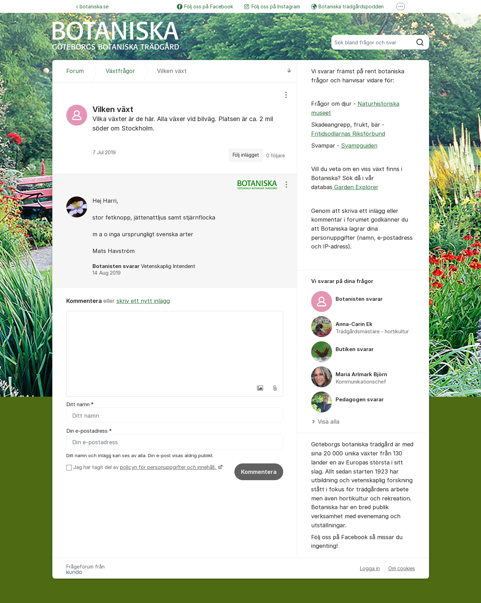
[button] (260, 388)
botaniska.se (92, 6)
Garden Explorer (355, 187)
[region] (174, 127)
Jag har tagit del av (147, 467)
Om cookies (401, 568)
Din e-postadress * (89, 431)
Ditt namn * (79, 404)
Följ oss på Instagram (272, 6)
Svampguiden (359, 145)
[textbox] (175, 346)
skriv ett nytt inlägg (143, 300)
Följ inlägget (246, 155)
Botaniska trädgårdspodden (347, 6)
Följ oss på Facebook (205, 6)
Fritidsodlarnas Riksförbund (348, 133)
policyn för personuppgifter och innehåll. (168, 467)
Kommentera (259, 471)
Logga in (370, 568)
